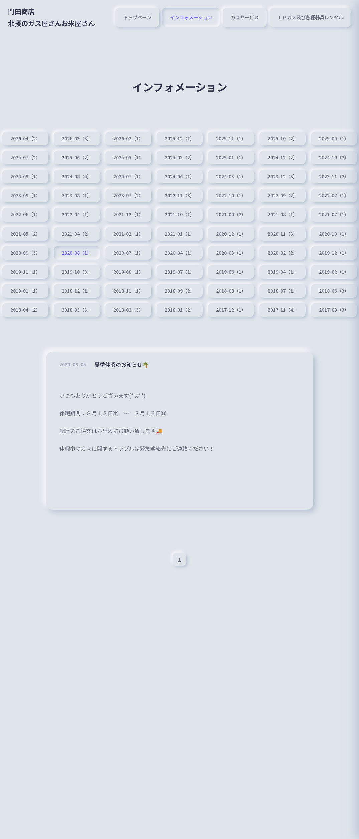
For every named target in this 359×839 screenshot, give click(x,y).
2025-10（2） (282, 138)
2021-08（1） (282, 214)
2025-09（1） (334, 138)
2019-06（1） (231, 271)
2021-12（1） (128, 214)
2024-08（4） (77, 176)
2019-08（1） (128, 271)
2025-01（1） (231, 157)
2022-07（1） (334, 195)
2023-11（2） (334, 176)
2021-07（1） (334, 214)
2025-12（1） (180, 138)
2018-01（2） (180, 309)
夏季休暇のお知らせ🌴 (121, 366)
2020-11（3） (282, 233)
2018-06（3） (334, 290)
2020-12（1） (231, 233)
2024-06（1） (180, 176)
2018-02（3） (128, 309)
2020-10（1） (334, 233)
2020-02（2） (282, 252)
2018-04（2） (25, 309)
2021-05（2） (25, 233)
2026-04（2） (25, 138)
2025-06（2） (77, 157)
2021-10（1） (180, 214)
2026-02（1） (128, 138)
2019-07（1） (180, 271)
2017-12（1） (231, 309)
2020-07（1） (128, 252)
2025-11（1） (231, 138)
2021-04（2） (77, 233)
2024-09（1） (25, 176)
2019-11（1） (25, 271)
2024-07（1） (128, 176)
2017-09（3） (334, 309)
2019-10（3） (77, 271)
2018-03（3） (77, 309)
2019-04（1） (282, 271)
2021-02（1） (128, 233)
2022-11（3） (180, 195)
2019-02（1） (334, 271)
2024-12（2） (282, 157)
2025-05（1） (128, 157)
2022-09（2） (282, 195)
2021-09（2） (231, 214)
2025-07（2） (25, 157)
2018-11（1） (128, 290)
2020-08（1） (77, 252)
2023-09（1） (25, 195)
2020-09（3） (25, 252)
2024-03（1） (231, 176)
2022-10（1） (231, 195)
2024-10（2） (334, 157)
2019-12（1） (334, 252)
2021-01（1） (180, 233)
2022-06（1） (25, 214)
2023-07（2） (128, 195)
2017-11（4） (282, 309)
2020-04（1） (180, 252)
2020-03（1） (231, 252)
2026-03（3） (77, 138)
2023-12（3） (282, 176)
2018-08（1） (231, 290)
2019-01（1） (25, 290)
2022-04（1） (77, 214)
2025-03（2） (180, 157)
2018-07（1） (282, 290)
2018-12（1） (77, 290)
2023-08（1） (77, 195)
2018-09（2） (180, 290)
